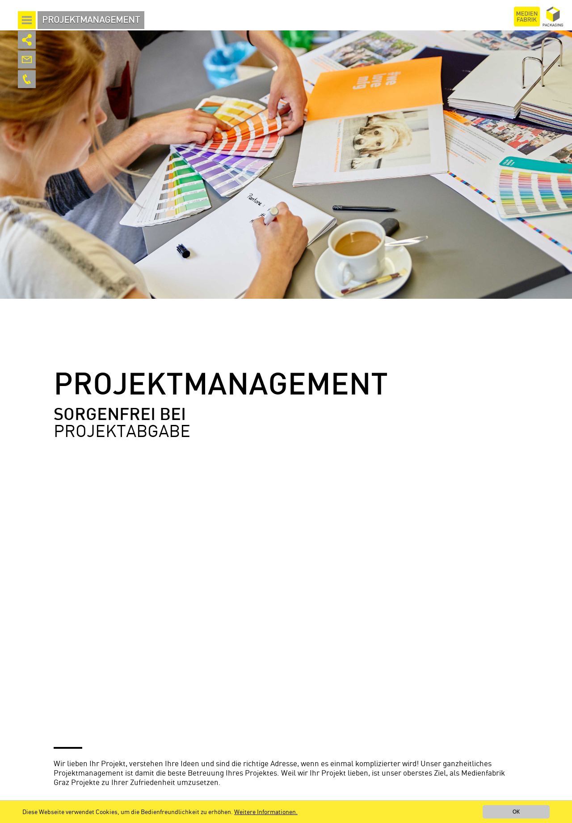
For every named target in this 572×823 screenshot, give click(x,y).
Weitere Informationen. (266, 812)
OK (516, 811)
